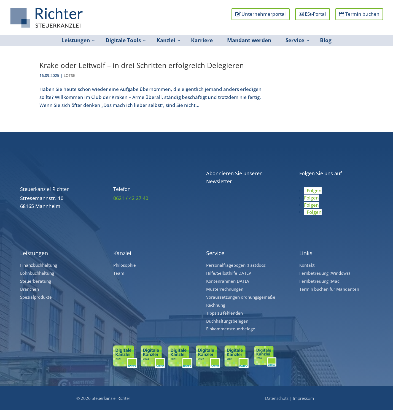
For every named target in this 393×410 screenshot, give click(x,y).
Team (118, 273)
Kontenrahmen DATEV (227, 281)
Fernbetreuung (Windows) (324, 273)
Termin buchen (362, 14)
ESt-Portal (315, 14)
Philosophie (124, 265)
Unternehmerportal (263, 14)
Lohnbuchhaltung (37, 273)
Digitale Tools (123, 40)
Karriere (202, 40)
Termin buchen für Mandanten (329, 289)
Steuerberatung (35, 281)
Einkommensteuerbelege (230, 328)
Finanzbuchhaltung (38, 265)
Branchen (29, 289)
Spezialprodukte (36, 297)
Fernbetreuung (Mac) (320, 281)
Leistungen (75, 40)
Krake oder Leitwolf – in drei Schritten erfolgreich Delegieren (141, 65)
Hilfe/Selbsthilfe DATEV (228, 273)
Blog (326, 40)
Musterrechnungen (224, 289)
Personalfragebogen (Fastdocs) (236, 265)
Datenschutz (277, 398)
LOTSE (69, 75)
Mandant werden (249, 40)
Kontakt (307, 265)
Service (295, 40)
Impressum (303, 398)
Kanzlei (166, 40)
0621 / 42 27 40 (130, 198)
